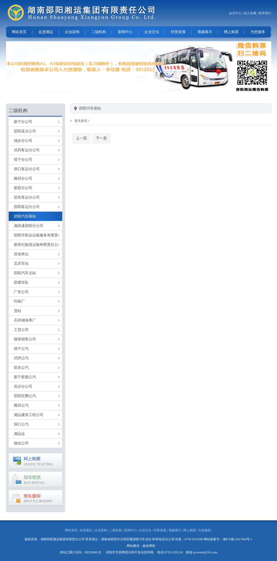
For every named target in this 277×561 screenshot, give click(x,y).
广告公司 (21, 292)
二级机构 (98, 32)
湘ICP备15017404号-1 (237, 539)
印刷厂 (19, 301)
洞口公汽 (21, 424)
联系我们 (265, 13)
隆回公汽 (21, 405)
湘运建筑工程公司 (28, 415)
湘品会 (19, 434)
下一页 (101, 138)
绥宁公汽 (21, 349)
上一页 (81, 138)
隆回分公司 (23, 178)
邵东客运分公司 (27, 197)
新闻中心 (125, 32)
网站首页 (19, 32)
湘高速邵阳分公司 (28, 226)
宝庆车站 (21, 264)
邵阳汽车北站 (25, 273)
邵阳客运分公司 (27, 207)
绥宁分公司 (23, 160)
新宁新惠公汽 (25, 377)
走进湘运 (45, 32)
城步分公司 (23, 141)
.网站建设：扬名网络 (140, 546)
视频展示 (204, 32)
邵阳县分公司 (25, 131)
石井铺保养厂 (25, 320)
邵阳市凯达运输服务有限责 (36, 235)
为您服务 (257, 32)
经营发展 (178, 32)
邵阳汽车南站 (25, 216)
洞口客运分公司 (27, 169)
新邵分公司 (23, 188)
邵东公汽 (21, 368)
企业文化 (151, 32)
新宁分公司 (23, 122)
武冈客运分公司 (27, 150)
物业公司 (21, 443)
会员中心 (235, 13)
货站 (17, 311)
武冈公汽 (21, 358)
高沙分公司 (23, 386)
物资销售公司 (25, 339)
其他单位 (21, 254)
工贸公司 (21, 330)
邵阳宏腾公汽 (25, 396)
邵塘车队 (21, 282)
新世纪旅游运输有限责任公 (36, 245)
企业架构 (72, 32)
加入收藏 (250, 13)
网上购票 (231, 32)
